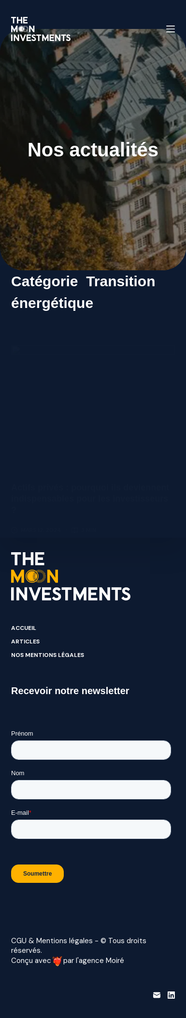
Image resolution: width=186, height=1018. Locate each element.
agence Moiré (101, 960)
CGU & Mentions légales (52, 941)
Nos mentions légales (47, 655)
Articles (25, 641)
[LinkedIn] (171, 995)
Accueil (23, 628)
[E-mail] (156, 995)
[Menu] (170, 29)
